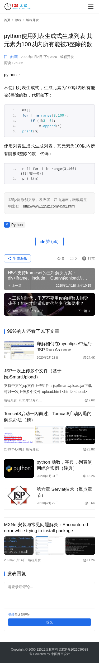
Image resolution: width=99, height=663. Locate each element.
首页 (7, 20)
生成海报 (17, 258)
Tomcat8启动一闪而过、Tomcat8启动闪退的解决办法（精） (48, 416)
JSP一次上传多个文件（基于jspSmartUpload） (33, 373)
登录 (11, 615)
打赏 (87, 258)
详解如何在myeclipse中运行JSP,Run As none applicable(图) (65, 347)
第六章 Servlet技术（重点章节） (64, 492)
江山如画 (11, 57)
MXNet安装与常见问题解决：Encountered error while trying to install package (46, 527)
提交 (49, 622)
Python (17, 225)
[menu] (90, 6)
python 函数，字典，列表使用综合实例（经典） (64, 465)
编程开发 (67, 57)
